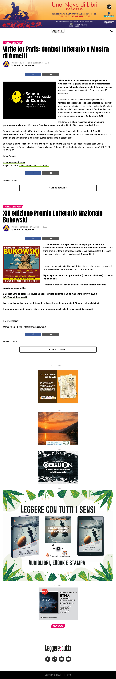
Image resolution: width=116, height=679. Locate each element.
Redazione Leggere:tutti (24, 65)
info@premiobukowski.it (15, 297)
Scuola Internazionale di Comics (34, 165)
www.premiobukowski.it (81, 309)
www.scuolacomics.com (14, 162)
